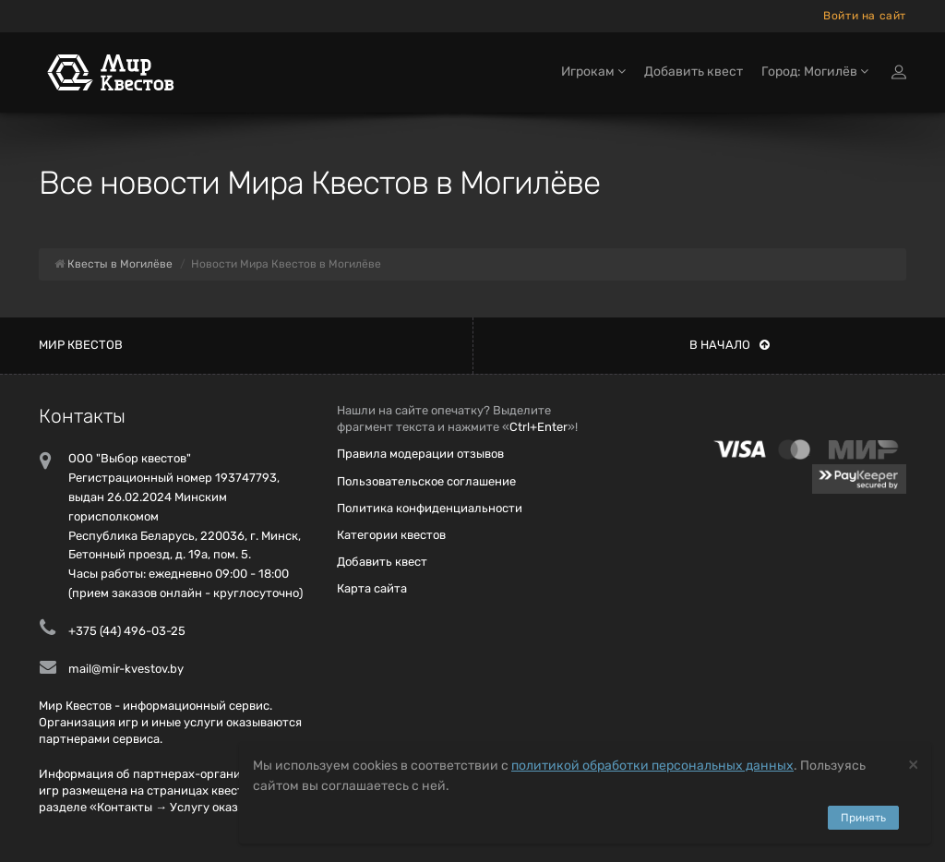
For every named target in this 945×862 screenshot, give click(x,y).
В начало (729, 345)
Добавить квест (693, 71)
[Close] (913, 763)
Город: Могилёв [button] (814, 71)
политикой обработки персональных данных (652, 765)
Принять (863, 817)
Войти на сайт (864, 15)
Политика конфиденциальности (429, 508)
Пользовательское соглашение (426, 481)
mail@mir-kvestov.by (126, 669)
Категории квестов (391, 535)
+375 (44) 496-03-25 (126, 631)
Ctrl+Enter (538, 427)
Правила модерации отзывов (420, 454)
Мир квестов (81, 345)
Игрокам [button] (593, 71)
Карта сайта (372, 588)
